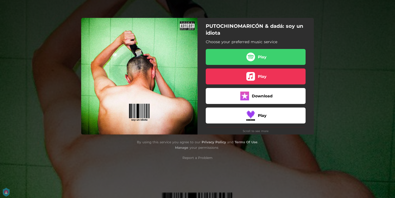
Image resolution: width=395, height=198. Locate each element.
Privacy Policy (214, 142)
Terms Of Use (246, 142)
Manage (181, 147)
